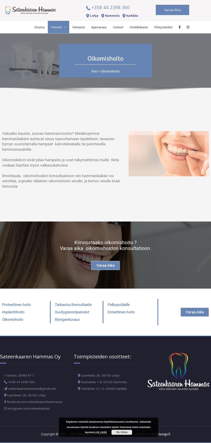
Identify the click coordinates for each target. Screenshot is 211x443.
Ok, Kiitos (122, 432)
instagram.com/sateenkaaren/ (27, 408)
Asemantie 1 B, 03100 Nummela (104, 382)
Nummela (110, 15)
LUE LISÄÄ (101, 432)
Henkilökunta (139, 27)
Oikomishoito (110, 71)
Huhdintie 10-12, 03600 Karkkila (104, 388)
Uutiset (118, 27)
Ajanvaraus (99, 27)
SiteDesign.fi (161, 434)
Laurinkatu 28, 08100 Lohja (100, 375)
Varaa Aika (172, 10)
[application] (64, 27)
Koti (94, 71)
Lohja (91, 15)
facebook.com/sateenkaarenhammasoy (33, 402)
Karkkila (129, 15)
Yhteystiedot (163, 27)
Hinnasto (78, 27)
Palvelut (58, 27)
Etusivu (39, 27)
